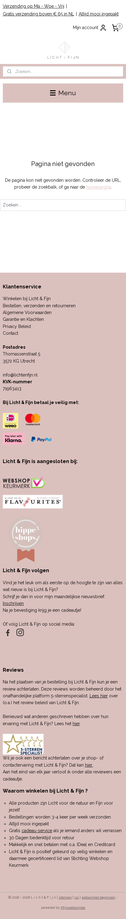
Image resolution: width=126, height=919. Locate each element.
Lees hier (99, 695)
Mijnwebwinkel (73, 908)
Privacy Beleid (17, 326)
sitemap (65, 898)
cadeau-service (37, 830)
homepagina (98, 187)
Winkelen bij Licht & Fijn (27, 298)
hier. (89, 765)
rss (76, 898)
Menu (63, 93)
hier (76, 723)
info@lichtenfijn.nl (20, 374)
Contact (10, 333)
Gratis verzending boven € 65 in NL (38, 13)
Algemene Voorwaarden (27, 312)
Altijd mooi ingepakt (99, 13)
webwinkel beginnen (98, 898)
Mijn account (90, 28)
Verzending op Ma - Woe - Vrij (33, 6)
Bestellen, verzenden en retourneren (39, 305)
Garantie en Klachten (23, 319)
